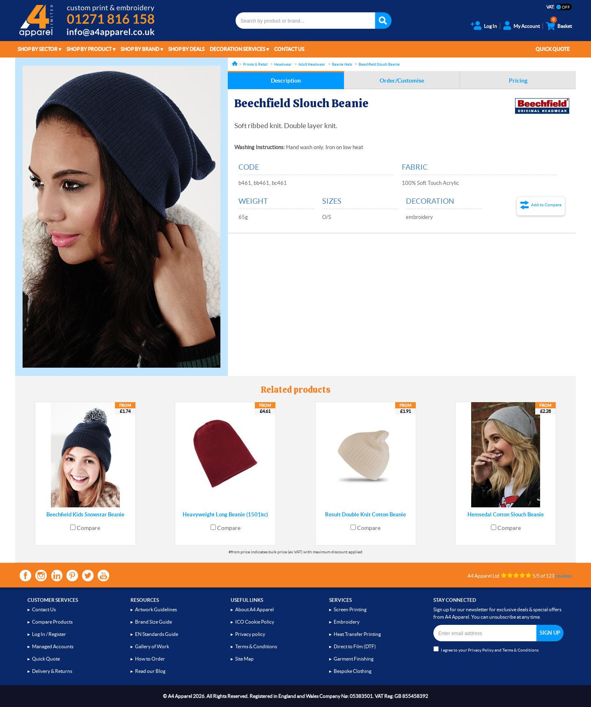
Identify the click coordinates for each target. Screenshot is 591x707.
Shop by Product (89, 49)
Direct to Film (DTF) (355, 646)
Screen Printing (350, 609)
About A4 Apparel (254, 609)
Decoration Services (237, 49)
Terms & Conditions (256, 646)
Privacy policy (250, 634)
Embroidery (347, 621)
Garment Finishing (353, 658)
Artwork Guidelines (156, 609)
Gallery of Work (152, 646)
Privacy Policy (481, 650)
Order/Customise (402, 80)
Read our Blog (150, 671)
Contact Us (289, 49)
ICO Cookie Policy (254, 621)
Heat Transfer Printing (357, 634)
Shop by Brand (140, 49)
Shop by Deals (186, 49)
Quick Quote (553, 49)
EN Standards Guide (156, 634)
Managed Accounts (52, 646)
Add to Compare (546, 205)
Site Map (244, 658)
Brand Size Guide (153, 621)
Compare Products (52, 621)
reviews (563, 575)
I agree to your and (485, 649)
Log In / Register (49, 634)
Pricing (518, 80)
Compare (88, 528)
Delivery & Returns (52, 671)
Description (286, 80)
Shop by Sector (37, 49)
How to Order (150, 658)
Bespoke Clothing (352, 671)
